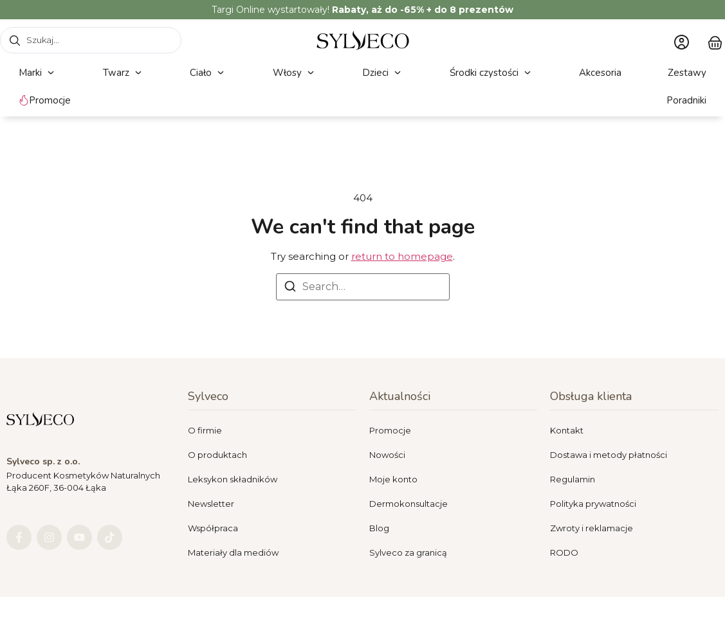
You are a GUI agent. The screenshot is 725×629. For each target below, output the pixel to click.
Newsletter (211, 503)
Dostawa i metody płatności (608, 455)
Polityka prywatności (593, 503)
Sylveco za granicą (408, 552)
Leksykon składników (232, 479)
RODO (564, 552)
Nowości (387, 455)
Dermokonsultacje (408, 503)
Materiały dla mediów (233, 552)
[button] (37, 73)
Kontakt (566, 430)
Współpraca (213, 528)
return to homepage (402, 256)
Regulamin (572, 479)
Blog (379, 528)
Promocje (390, 430)
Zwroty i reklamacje (591, 528)
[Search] (290, 288)
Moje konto (393, 479)
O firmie (205, 430)
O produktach (217, 455)
